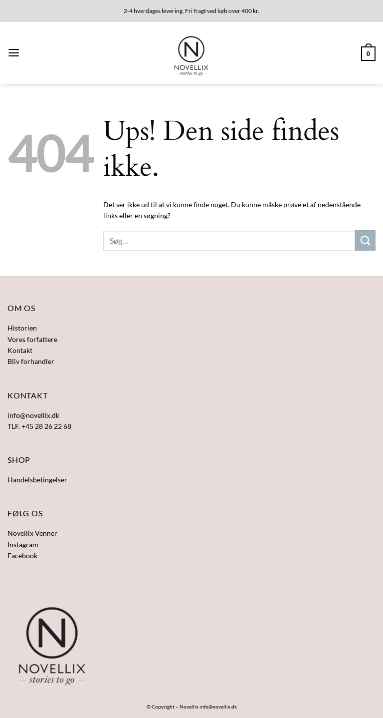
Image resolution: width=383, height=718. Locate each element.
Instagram (22, 544)
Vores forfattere (32, 339)
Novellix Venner (32, 533)
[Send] (365, 240)
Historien (22, 328)
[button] (13, 52)
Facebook (22, 555)
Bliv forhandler (30, 361)
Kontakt (19, 350)
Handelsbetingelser (37, 479)
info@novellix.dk (218, 707)
